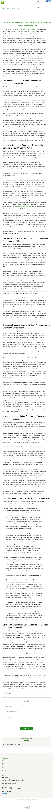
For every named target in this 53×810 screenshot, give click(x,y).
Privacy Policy (26, 806)
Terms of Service (26, 807)
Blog (3, 765)
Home (3, 760)
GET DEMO (26, 728)
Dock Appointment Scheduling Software (25, 29)
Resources (4, 767)
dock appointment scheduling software (21, 206)
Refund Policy (26, 808)
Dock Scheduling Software (11, 744)
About (3, 763)
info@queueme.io (39, 1)
